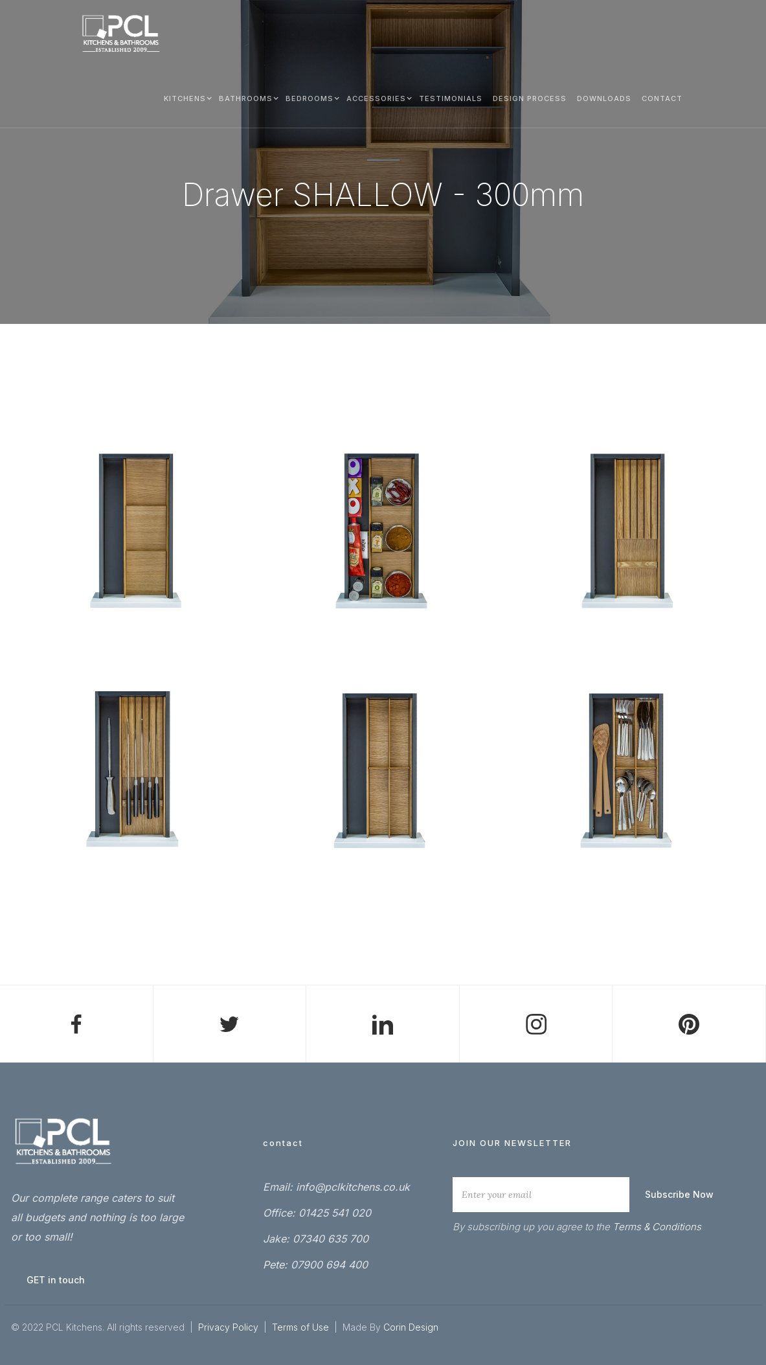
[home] (121, 34)
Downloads (604, 98)
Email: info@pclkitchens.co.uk (336, 1186)
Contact (662, 98)
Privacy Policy (228, 1327)
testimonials (450, 98)
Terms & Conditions (657, 1227)
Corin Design (410, 1327)
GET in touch (56, 1279)
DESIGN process (530, 98)
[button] (186, 98)
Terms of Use (302, 1327)
